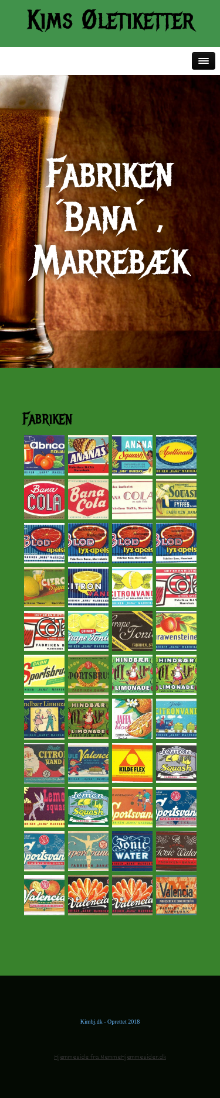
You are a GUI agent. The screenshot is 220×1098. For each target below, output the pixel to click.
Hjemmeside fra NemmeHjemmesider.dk (110, 1057)
